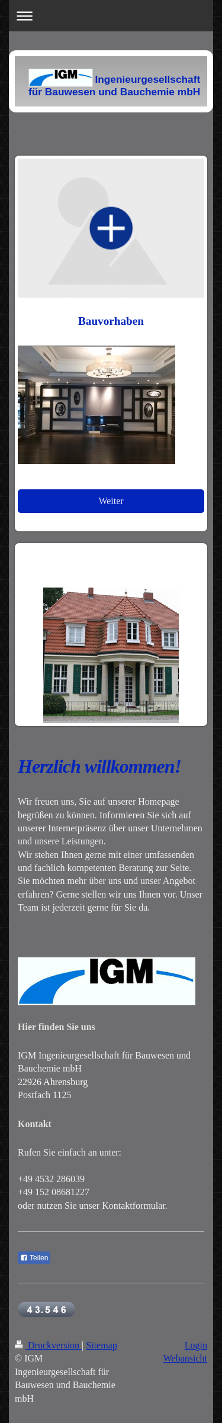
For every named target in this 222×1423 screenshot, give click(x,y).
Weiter (110, 501)
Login (196, 1345)
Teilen (34, 1258)
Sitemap (101, 1345)
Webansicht (185, 1358)
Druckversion (48, 1345)
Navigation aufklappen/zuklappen (111, 15)
